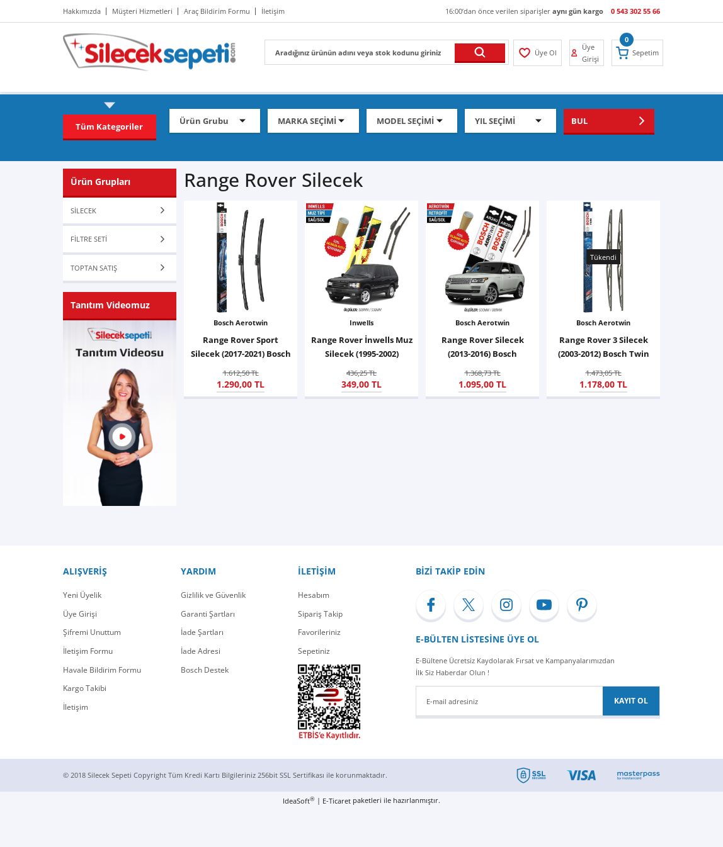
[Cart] (637, 53)
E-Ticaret (336, 800)
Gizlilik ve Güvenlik (213, 595)
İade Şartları (202, 632)
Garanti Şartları (208, 614)
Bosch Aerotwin (240, 322)
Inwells (361, 322)
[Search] (387, 52)
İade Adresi (200, 651)
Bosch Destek (205, 670)
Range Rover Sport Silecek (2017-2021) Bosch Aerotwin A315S (241, 347)
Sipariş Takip (320, 614)
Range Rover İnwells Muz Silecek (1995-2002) (362, 346)
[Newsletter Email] (538, 701)
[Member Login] (537, 53)
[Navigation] (109, 126)
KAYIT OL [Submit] (631, 700)
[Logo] (149, 51)
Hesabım (313, 595)
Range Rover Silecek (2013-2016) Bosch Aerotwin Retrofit (482, 347)
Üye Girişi (80, 614)
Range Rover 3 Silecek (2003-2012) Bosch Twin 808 (603, 347)
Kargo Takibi (84, 688)
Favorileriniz (319, 632)
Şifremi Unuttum (92, 632)
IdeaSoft (298, 800)
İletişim (75, 707)
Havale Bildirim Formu (102, 670)
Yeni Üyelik (82, 595)
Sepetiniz (314, 651)
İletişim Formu (88, 651)
